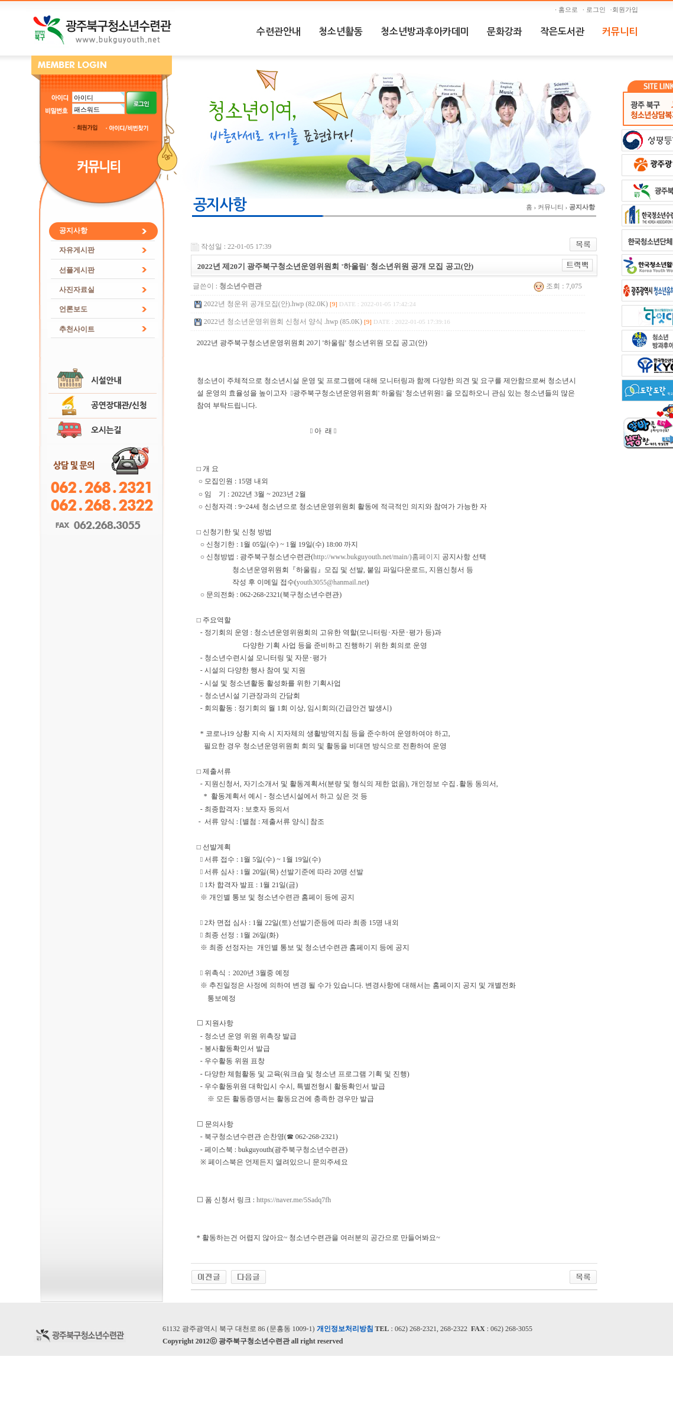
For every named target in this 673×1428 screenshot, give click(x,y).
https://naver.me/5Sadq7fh (293, 1200)
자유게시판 (77, 250)
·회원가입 (625, 9)
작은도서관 (562, 31)
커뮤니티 (620, 31)
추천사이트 (77, 329)
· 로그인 (596, 9)
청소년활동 (340, 31)
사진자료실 (77, 289)
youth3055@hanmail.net (332, 582)
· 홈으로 (568, 9)
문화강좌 (504, 31)
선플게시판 (77, 270)
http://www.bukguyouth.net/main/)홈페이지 (376, 557)
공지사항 (73, 230)
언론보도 (73, 309)
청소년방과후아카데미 (425, 31)
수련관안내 (278, 31)
